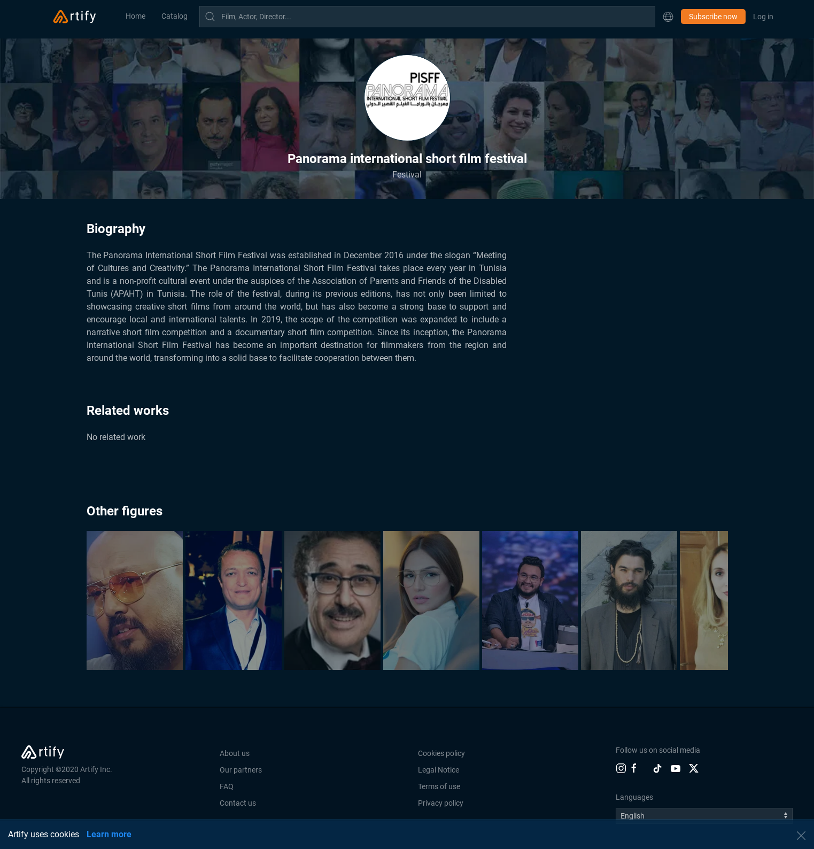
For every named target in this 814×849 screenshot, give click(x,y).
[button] (668, 16)
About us (235, 753)
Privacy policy (440, 803)
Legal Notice (438, 770)
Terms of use (439, 786)
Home (135, 16)
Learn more (109, 834)
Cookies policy (441, 753)
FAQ (227, 786)
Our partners (241, 770)
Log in (763, 16)
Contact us (238, 803)
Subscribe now (713, 16)
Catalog (174, 16)
